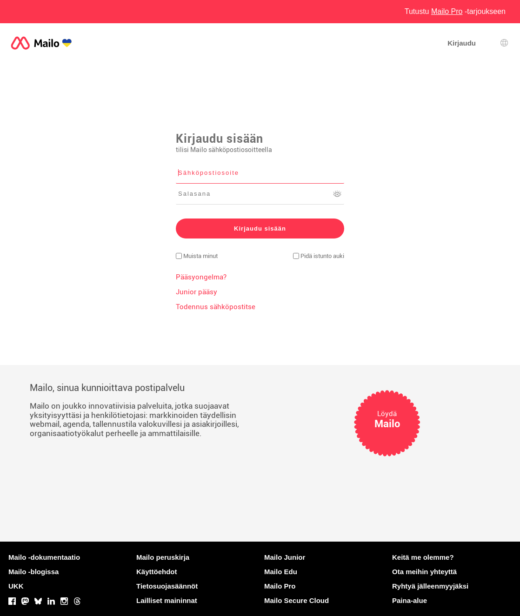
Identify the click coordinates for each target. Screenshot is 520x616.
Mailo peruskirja (162, 557)
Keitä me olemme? (423, 557)
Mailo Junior (284, 557)
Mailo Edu (280, 572)
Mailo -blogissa (33, 572)
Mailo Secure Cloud (296, 600)
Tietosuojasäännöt (167, 586)
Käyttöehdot (156, 572)
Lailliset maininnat (166, 600)
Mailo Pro (280, 586)
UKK (16, 586)
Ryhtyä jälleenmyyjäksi (430, 586)
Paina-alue (409, 600)
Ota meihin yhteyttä (424, 572)
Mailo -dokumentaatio (44, 557)
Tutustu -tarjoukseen (455, 11)
